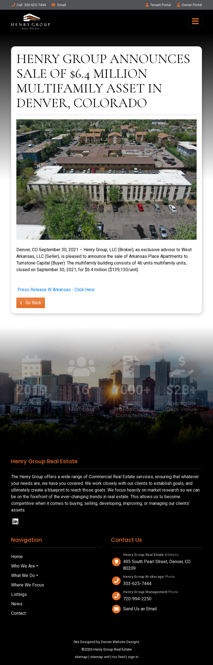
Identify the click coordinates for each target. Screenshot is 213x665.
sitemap (81, 657)
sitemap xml (100, 657)
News (16, 603)
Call (28, 5)
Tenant (158, 5)
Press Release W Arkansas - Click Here (56, 289)
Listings (19, 594)
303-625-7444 (137, 583)
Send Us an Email (140, 608)
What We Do (23, 575)
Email (58, 5)
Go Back (30, 302)
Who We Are (23, 566)
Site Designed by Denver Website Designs (106, 642)
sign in (133, 657)
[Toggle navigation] (195, 21)
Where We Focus (27, 585)
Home (17, 556)
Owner (189, 5)
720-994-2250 (137, 598)
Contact (18, 613)
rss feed (118, 657)
